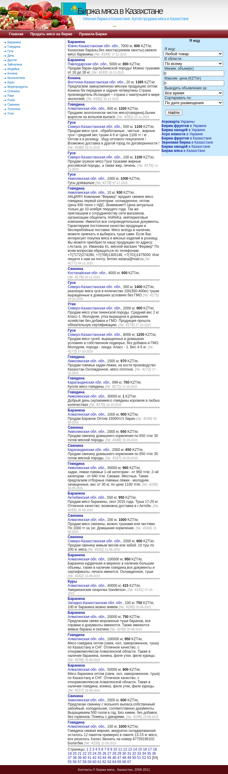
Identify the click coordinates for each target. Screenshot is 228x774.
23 (89, 753)
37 (70, 758)
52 (144, 758)
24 (94, 753)
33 (139, 753)
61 (99, 762)
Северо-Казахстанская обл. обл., (95, 124)
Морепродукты (17, 86)
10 (115, 749)
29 (119, 753)
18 (155, 749)
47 (119, 758)
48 (124, 758)
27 (109, 753)
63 (109, 762)
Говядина (13, 46)
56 (75, 762)
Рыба (11, 100)
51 (139, 758)
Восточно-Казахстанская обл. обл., (97, 80)
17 (150, 749)
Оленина (13, 91)
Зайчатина (14, 64)
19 (70, 753)
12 (125, 749)
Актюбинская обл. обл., (87, 495)
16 (145, 749)
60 (94, 762)
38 (75, 758)
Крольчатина (16, 78)
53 (149, 758)
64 (114, 762)
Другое (12, 60)
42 (94, 758)
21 (79, 753)
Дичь (10, 55)
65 (119, 762)
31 (129, 753)
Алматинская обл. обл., (87, 106)
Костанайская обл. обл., (88, 271)
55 (70, 762)
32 (134, 753)
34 (144, 753)
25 (99, 753)
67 (129, 762)
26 (104, 753)
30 (124, 753)
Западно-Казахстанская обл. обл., (96, 601)
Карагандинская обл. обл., (90, 380)
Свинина (13, 104)
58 (84, 762)
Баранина (14, 42)
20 (75, 753)
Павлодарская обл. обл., (88, 62)
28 (114, 753)
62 (104, 762)
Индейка (13, 69)
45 (109, 758)
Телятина (13, 109)
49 (129, 758)
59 (89, 762)
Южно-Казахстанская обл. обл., (94, 44)
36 (154, 753)
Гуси (10, 51)
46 (114, 758)
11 (120, 749)
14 (135, 749)
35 (149, 753)
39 (79, 758)
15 (140, 749)
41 (89, 758)
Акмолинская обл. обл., (87, 176)
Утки (10, 113)
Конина (12, 73)
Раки (10, 95)
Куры (10, 82)
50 (134, 758)
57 (79, 762)
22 (84, 753)
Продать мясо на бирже (51, 34)
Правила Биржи (93, 34)
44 (104, 758)
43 (99, 758)
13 (130, 749)
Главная (16, 34)
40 (84, 758)
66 (124, 762)
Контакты (85, 769)
